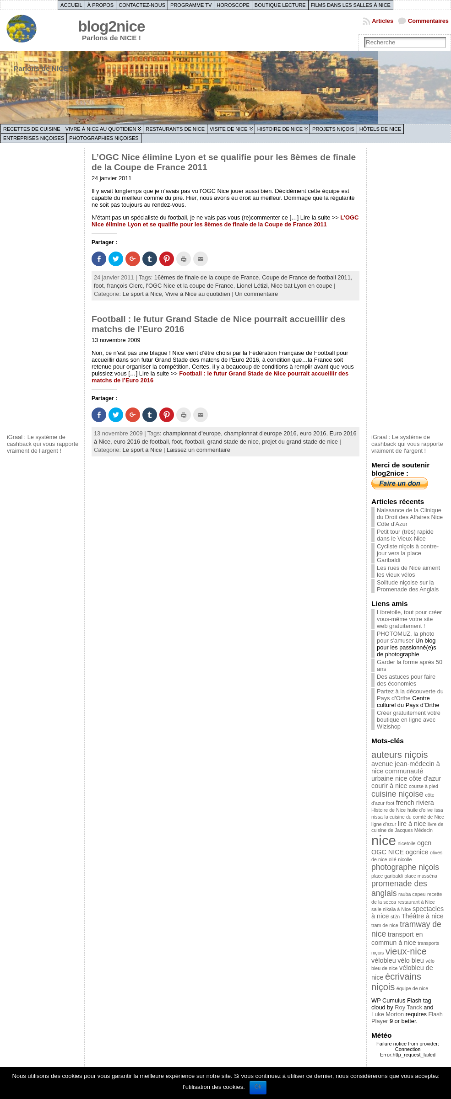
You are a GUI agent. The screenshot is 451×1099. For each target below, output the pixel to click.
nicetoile (406, 843)
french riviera (415, 802)
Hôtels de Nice (380, 129)
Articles (382, 20)
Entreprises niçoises (33, 138)
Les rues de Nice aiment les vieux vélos (408, 571)
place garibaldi (387, 876)
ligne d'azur (383, 824)
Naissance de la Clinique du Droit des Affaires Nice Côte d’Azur (410, 517)
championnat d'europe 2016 (260, 433)
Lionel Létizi (252, 285)
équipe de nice (412, 988)
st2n (395, 916)
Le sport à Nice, (144, 293)
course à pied (423, 786)
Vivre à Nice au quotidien (100, 129)
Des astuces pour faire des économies (406, 680)
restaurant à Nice (416, 902)
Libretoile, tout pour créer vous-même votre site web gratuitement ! (409, 619)
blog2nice (111, 26)
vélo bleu (410, 960)
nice (383, 840)
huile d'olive (420, 810)
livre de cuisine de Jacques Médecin (407, 827)
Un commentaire (256, 293)
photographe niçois (405, 867)
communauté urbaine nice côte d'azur (406, 774)
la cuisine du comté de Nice (414, 817)
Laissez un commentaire (198, 449)
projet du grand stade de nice (300, 441)
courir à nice (389, 785)
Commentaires (428, 20)
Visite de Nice (229, 129)
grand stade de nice (233, 441)
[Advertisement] (43, 289)
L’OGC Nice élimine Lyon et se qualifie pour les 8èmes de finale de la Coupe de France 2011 (225, 221)
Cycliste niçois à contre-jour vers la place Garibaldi (408, 553)
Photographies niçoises (103, 138)
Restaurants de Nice (175, 129)
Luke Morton (387, 1014)
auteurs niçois (399, 755)
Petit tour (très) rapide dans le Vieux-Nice (405, 535)
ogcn (424, 843)
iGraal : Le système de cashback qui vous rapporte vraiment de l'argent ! (43, 444)
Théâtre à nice (423, 916)
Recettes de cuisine (31, 129)
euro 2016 (313, 433)
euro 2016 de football (141, 441)
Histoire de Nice (280, 129)
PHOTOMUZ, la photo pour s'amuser (406, 637)
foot (98, 285)
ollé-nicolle (400, 859)
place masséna (420, 876)
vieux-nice (406, 951)
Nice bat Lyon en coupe (301, 285)
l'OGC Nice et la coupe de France (190, 285)
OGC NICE (387, 852)
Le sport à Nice (142, 449)
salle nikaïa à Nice (391, 909)
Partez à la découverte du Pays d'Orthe (410, 695)
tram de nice (384, 925)
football (194, 441)
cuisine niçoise (397, 794)
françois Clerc (124, 285)
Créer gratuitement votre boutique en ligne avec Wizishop (408, 719)
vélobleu (383, 960)
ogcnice (417, 852)
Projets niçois (333, 129)
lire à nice (412, 823)
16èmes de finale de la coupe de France (206, 277)
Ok (258, 1086)
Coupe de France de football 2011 (306, 277)
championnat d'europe (192, 433)
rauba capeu (411, 894)
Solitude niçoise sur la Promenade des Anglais (408, 586)
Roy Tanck (408, 1007)
